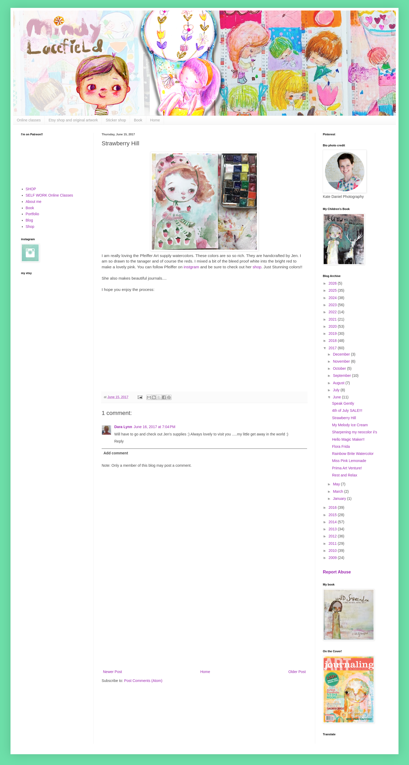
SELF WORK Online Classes (49, 195)
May (337, 484)
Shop (30, 226)
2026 (333, 283)
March (338, 491)
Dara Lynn (123, 427)
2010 (333, 550)
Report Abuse (337, 571)
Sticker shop (116, 120)
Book (138, 120)
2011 (333, 543)
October (340, 368)
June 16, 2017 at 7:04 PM (154, 427)
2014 (333, 522)
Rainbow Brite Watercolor (353, 453)
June (337, 397)
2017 (333, 348)
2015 (333, 515)
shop (257, 267)
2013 (333, 529)
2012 (333, 536)
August (339, 383)
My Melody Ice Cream (350, 425)
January (340, 498)
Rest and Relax (344, 475)
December (342, 354)
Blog (29, 220)
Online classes (29, 120)
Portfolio (32, 214)
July (336, 390)
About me (34, 201)
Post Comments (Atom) (143, 681)
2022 (333, 312)
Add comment (115, 453)
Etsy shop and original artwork (73, 120)
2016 (333, 507)
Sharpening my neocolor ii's (354, 432)
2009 (333, 558)
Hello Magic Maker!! (348, 439)
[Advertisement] (204, 625)
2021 (333, 319)
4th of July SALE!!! (347, 410)
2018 (333, 340)
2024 (333, 298)
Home (155, 120)
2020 (333, 326)
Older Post (297, 672)
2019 (333, 333)
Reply (119, 441)
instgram (191, 267)
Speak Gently (343, 403)
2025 (333, 290)
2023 (333, 305)
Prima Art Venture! (347, 468)
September (342, 375)
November (342, 361)
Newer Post (112, 672)
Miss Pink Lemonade (349, 461)
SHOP (31, 189)
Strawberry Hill (344, 418)
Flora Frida (341, 446)
